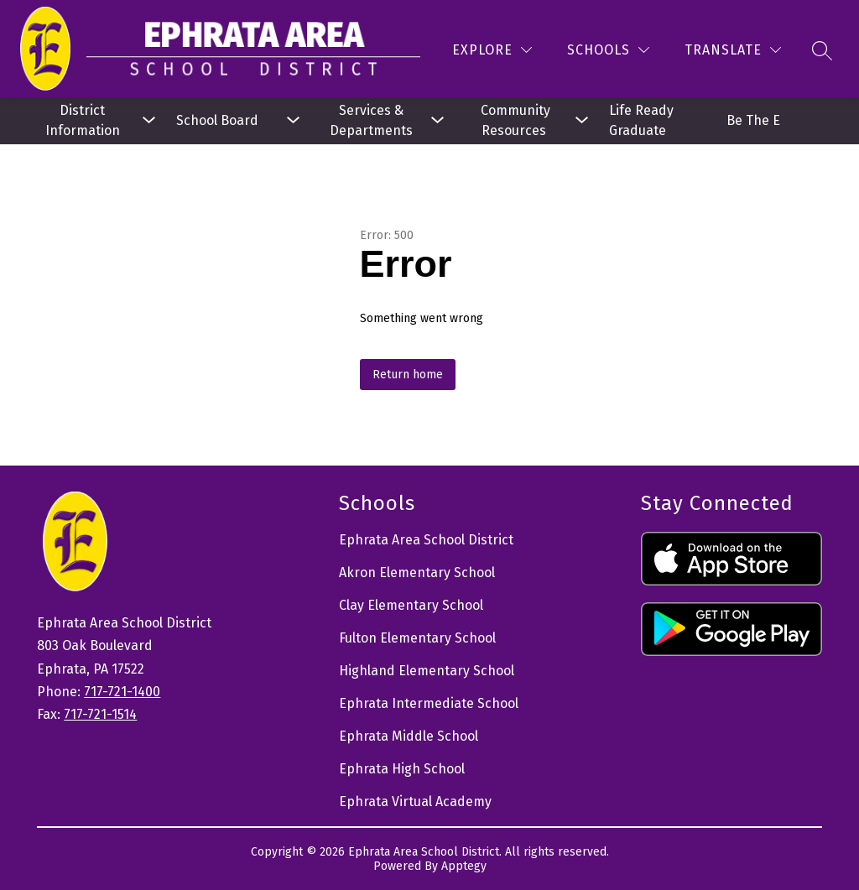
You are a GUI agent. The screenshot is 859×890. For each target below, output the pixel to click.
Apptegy (464, 866)
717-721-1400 (122, 692)
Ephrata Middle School (408, 736)
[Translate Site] (732, 49)
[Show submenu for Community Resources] (515, 121)
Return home (407, 374)
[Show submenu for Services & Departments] (370, 121)
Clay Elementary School (411, 605)
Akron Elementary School (417, 572)
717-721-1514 (100, 714)
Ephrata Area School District (426, 540)
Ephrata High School (402, 769)
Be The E (753, 120)
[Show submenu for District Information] (82, 121)
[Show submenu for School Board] (226, 121)
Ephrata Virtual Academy (415, 801)
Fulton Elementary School (417, 638)
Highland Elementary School (426, 671)
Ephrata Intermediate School (428, 703)
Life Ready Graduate (643, 120)
